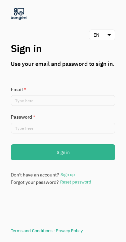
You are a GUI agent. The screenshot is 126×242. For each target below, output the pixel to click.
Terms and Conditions (31, 231)
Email (18, 89)
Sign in (63, 152)
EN (96, 35)
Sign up (67, 174)
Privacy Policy (69, 231)
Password (23, 117)
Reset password (75, 182)
